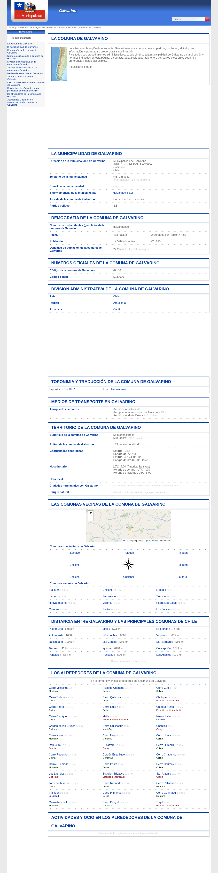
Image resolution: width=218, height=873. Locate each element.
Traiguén (128, 552)
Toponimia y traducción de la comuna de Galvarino (111, 381)
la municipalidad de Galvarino (86, 153)
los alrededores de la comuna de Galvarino (104, 673)
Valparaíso (162, 635)
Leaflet (127, 541)
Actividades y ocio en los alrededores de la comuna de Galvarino (22, 102)
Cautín (117, 309)
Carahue (54, 609)
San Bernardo (164, 641)
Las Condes (110, 641)
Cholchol (75, 564)
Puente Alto (56, 628)
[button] (90, 513)
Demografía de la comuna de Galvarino (97, 217)
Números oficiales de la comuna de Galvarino (105, 263)
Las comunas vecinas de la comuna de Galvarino (108, 504)
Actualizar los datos (80, 66)
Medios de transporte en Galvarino (93, 401)
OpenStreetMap (152, 541)
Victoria (107, 602)
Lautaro (182, 576)
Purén (106, 609)
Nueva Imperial (58, 602)
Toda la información (21, 38)
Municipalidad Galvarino (90, 27)
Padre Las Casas (166, 602)
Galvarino (67, 11)
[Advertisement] (128, 117)
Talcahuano (56, 641)
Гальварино (118, 389)
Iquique (107, 648)
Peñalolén (55, 654)
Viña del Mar (110, 635)
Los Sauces (163, 609)
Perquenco (109, 596)
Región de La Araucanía (45, 27)
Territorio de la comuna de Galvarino (96, 427)
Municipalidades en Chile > (21, 27)
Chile (116, 296)
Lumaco (75, 552)
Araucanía (119, 302)
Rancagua (109, 654)
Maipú (106, 628)
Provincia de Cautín (68, 27)
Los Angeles (163, 654)
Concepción (163, 648)
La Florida (162, 628)
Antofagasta (56, 635)
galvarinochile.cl (123, 192)
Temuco (161, 596)
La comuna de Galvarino (79, 38)
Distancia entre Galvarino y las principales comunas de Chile (124, 621)
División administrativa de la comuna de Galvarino (110, 289)
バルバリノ (68, 389)
